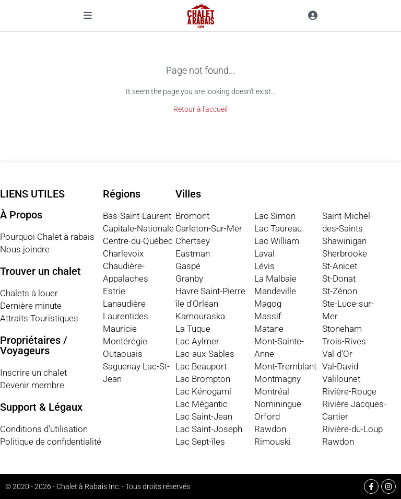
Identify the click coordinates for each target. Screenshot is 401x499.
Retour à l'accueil (200, 109)
